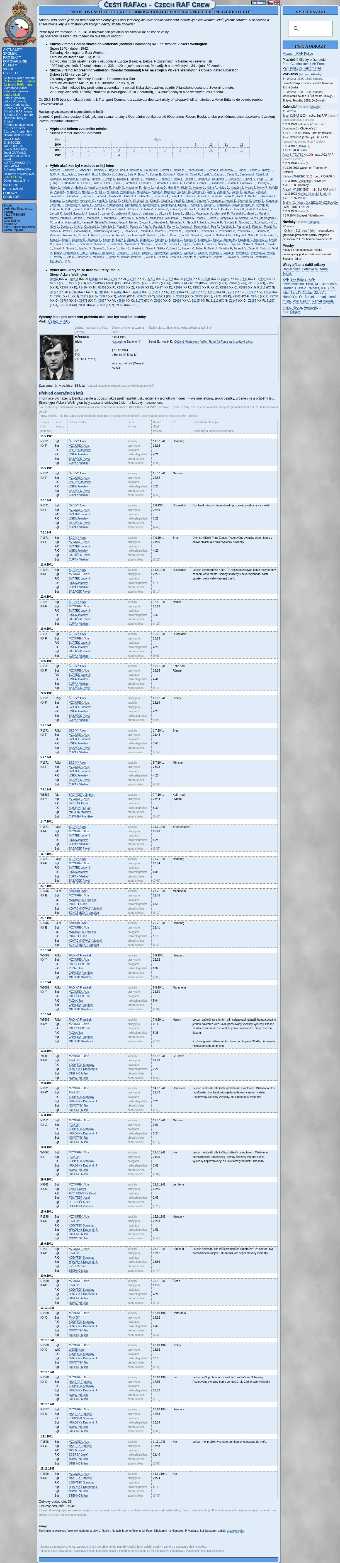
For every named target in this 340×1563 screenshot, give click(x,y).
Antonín (292, 189)
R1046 (233, 283)
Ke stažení (13, 189)
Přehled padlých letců (18, 124)
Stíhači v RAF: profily (18, 108)
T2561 (211, 292)
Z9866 (119, 305)
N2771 (54, 283)
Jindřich (81, 794)
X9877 (102, 300)
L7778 (169, 278)
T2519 (174, 292)
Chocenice (304, 180)
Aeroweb (310, 307)
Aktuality (12, 50)
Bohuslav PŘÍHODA (17, 169)
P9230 (110, 283)
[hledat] (309, 28)
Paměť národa (323, 301)
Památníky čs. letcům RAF (302, 68)
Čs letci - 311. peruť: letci (299, 230)
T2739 (249, 292)
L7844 (262, 278)
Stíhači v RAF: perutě (18, 114)
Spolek (10, 54)
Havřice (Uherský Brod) (312, 193)
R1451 (102, 287)
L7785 (188, 278)
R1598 (224, 287)
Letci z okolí (12, 94)
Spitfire (10, 185)
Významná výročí (15, 88)
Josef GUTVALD (15, 152)
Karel (78, 803)
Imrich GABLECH (16, 149)
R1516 (178, 287)
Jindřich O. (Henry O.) (310, 202)
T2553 (193, 292)
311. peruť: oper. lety (18, 131)
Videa (8, 69)
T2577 (230, 292)
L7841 (225, 278)
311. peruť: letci (14, 128)
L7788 (207, 278)
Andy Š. (294, 154)
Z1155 (252, 300)
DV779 (151, 278)
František (81, 816)
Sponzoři (12, 197)
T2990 (103, 296)
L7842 (243, 278)
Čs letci (10, 73)
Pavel (79, 458)
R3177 (137, 292)
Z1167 (271, 300)
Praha (301, 163)
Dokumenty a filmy (16, 180)
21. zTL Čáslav (301, 293)
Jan (80, 807)
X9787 (64, 300)
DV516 (93, 278)
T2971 (58, 296)
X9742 (236, 296)
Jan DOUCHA (13, 146)
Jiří (74, 1060)
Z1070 (139, 300)
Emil (79, 964)
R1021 (194, 283)
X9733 (199, 296)
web (294, 87)
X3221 (180, 296)
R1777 (54, 292)
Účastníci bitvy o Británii (15, 119)
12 (241, 144)
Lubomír (80, 514)
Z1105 (196, 300)
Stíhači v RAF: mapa (18, 111)
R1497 (159, 287)
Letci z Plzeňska (15, 101)
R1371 (271, 283)
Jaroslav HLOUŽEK (17, 156)
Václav (294, 176)
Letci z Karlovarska (17, 104)
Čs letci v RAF (58, 321)
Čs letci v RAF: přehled (19, 81)
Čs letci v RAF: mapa (18, 84)
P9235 (137, 283)
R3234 (156, 292)
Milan (78, 1073)
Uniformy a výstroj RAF (19, 173)
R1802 (73, 292)
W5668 (122, 296)
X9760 (274, 296)
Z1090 (158, 300)
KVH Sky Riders (295, 280)
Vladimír (79, 463)
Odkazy (10, 193)
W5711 (160, 296)
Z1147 (233, 300)
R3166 (118, 292)
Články (10, 65)
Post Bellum (301, 301)
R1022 (214, 283)
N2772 (73, 283)
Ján (78, 1077)
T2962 (267, 292)
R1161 (252, 283)
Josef (78, 891)
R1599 (243, 287)
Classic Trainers (307, 288)
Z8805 (82, 305)
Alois (77, 441)
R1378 (64, 287)
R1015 (176, 283)
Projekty (12, 57)
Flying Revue (292, 307)
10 (210, 144)
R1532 (197, 287)
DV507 (54, 278)
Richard (77, 1266)
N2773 (92, 283)
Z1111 (214, 300)
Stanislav (81, 1064)
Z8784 (64, 305)
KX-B (325, 288)
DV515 (74, 278)
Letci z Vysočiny (14, 98)
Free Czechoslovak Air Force (304, 64)
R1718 (261, 287)
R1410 (83, 287)
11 (226, 144)
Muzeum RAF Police (298, 54)
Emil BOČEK (12, 142)
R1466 (139, 287)
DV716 (112, 278)
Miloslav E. (81, 812)
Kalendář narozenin (17, 91)
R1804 (99, 292)
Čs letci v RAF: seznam (19, 78)
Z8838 (101, 305)
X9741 (218, 296)
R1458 (121, 287)
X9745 (255, 296)
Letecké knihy (13, 177)
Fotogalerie (15, 61)
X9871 (83, 300)
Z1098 (177, 300)
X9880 (121, 300)
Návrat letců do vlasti (18, 134)
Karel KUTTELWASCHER (17, 161)
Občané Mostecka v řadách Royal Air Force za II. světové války (213, 341)
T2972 (84, 296)
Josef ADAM (12, 139)
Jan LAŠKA (11, 166)
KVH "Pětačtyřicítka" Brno (299, 282)
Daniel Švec (291, 269)
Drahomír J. (83, 1069)
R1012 (156, 283)
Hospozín (117, 341)
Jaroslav (80, 449)
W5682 (141, 296)
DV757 (131, 278)
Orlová (302, 146)
